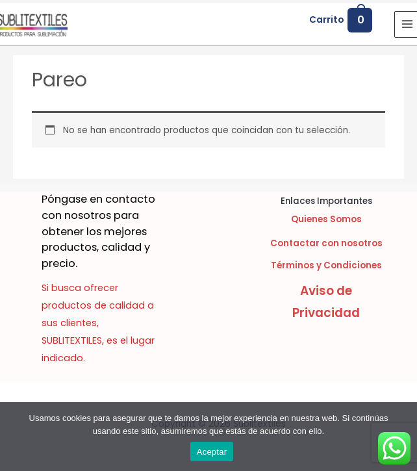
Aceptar (212, 452)
